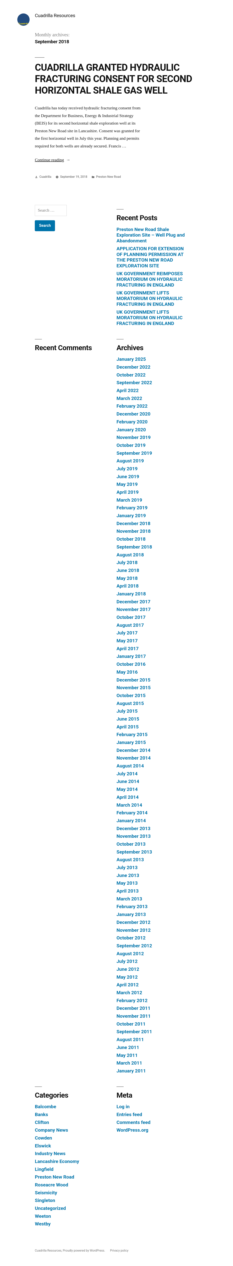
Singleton (45, 1200)
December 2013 (133, 828)
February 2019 (131, 507)
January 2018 (131, 594)
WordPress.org (132, 1130)
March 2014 (129, 805)
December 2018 (133, 523)
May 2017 (127, 640)
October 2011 (131, 1024)
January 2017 (131, 656)
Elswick (43, 1146)
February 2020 (131, 422)
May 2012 (127, 977)
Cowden (43, 1138)
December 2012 (133, 922)
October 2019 (131, 445)
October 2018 (131, 539)
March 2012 (129, 992)
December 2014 (133, 750)
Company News (51, 1130)
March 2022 (129, 398)
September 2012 (134, 945)
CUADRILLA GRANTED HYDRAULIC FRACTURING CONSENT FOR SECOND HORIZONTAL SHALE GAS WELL (113, 79)
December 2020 (133, 414)
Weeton (43, 1216)
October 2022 (131, 375)
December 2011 (133, 1008)
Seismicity (46, 1192)
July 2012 (127, 961)
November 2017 (133, 609)
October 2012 (131, 938)
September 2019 (134, 453)
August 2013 (130, 859)
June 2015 (127, 719)
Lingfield (44, 1169)
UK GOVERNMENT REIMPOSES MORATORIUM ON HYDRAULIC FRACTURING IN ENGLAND (149, 279)
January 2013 (131, 914)
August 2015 (130, 703)
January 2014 (131, 820)
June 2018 (127, 570)
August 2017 (130, 625)
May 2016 (127, 672)
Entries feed (129, 1114)
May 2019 (127, 484)
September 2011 (134, 1031)
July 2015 (127, 711)
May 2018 (127, 578)
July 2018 (127, 562)
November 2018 (133, 531)
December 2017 (133, 601)
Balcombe (45, 1106)
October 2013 (131, 844)
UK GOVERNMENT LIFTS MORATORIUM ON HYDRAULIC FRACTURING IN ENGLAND (149, 298)
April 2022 (127, 390)
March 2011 (129, 1063)
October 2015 (131, 695)
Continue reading (52, 160)
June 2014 (127, 781)
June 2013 (127, 875)
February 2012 (131, 1000)
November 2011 (133, 1016)
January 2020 (131, 429)
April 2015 (127, 727)
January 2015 (131, 742)
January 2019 (131, 515)
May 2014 (127, 789)
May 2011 (127, 1055)
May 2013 (127, 883)
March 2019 (129, 500)
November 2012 (133, 930)
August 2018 (130, 555)
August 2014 (130, 766)
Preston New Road (108, 177)
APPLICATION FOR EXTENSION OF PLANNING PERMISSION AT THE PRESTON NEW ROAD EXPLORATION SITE (150, 257)
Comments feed (133, 1122)
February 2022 (131, 406)
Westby (43, 1224)
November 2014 (133, 758)
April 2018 (127, 586)
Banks (41, 1114)
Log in (123, 1106)
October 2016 (131, 664)
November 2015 (133, 687)
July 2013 (127, 867)
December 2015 (133, 680)
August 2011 (130, 1039)
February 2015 (131, 734)
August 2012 (130, 953)
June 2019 (127, 476)
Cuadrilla (45, 177)
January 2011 (131, 1071)
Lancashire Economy (57, 1161)
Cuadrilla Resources (55, 15)
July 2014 (127, 773)
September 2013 (134, 852)
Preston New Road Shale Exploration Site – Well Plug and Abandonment (150, 235)
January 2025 (131, 359)
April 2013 (127, 891)
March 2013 (129, 899)
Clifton (42, 1122)
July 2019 (127, 468)
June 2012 (127, 969)
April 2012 (127, 985)
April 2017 (127, 648)
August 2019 (130, 461)
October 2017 (131, 617)
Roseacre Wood (51, 1185)
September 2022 (134, 382)
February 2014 (131, 812)
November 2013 (133, 836)
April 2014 (127, 797)
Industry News (50, 1153)
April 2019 (127, 492)
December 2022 (133, 367)
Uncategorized (50, 1208)
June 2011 (127, 1047)
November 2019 (133, 437)
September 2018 (134, 547)
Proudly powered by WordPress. (84, 1250)
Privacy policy (119, 1250)
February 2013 (131, 906)
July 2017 (127, 633)
